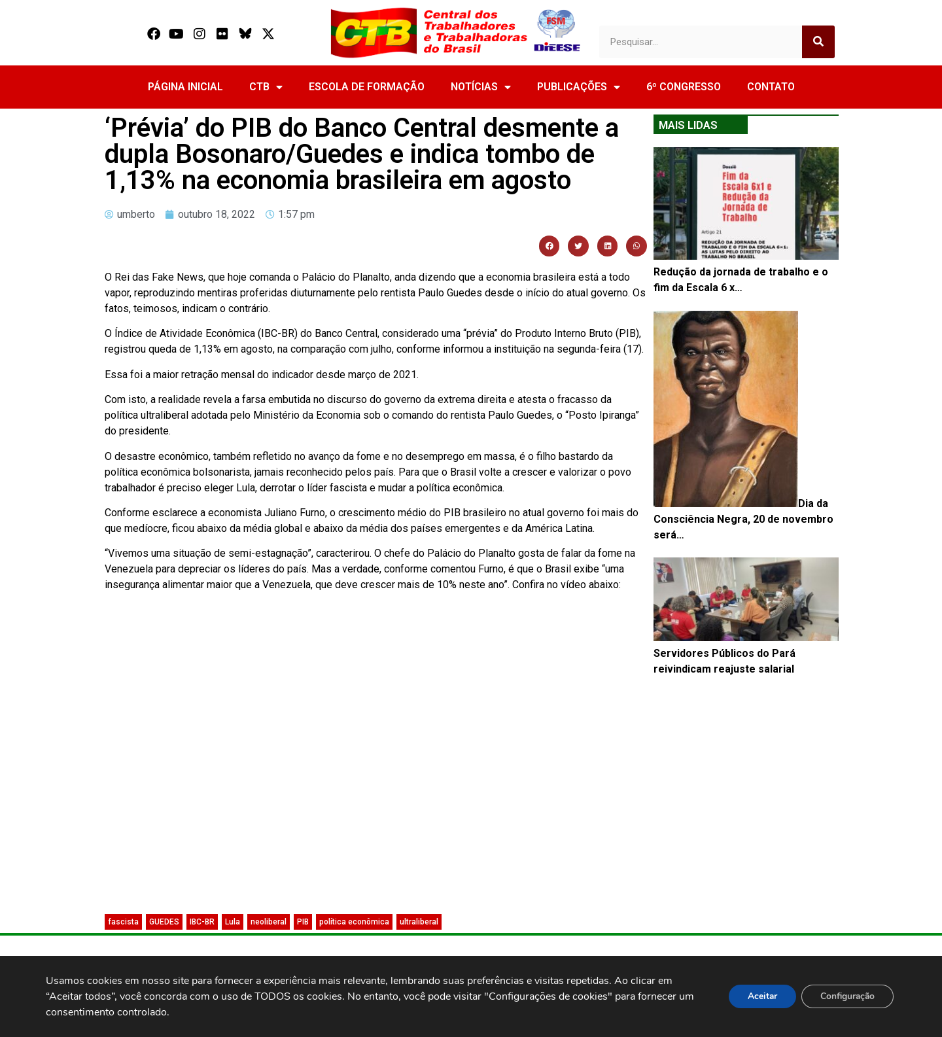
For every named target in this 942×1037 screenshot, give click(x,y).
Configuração (846, 996)
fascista (123, 921)
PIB (303, 921)
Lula (232, 921)
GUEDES (164, 921)
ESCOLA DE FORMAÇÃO (367, 86)
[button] (549, 246)
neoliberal (269, 921)
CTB (266, 87)
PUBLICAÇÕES (578, 87)
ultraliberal (419, 921)
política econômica (354, 921)
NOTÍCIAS (481, 87)
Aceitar (758, 996)
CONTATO (771, 86)
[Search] (818, 42)
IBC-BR (202, 921)
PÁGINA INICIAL (185, 86)
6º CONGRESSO (683, 86)
